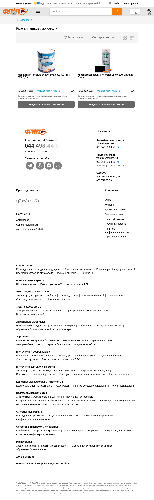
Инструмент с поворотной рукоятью (35, 374)
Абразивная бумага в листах (31, 449)
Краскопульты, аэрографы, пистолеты (39, 381)
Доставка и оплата (115, 209)
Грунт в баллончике (59, 344)
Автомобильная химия (75, 340)
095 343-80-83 (104, 147)
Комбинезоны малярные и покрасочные (38, 430)
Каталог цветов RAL (78, 284)
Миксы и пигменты (67, 273)
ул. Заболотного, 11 (107, 158)
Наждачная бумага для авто (31, 325)
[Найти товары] (81, 11)
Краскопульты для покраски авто (34, 385)
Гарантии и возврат (115, 236)
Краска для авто (26, 265)
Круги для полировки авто (63, 415)
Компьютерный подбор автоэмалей (115, 269)
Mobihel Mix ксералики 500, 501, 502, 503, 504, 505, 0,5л (44, 76)
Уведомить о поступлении (46, 104)
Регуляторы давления (123, 385)
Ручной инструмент (111, 355)
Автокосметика (25, 457)
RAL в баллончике (26, 284)
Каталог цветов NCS (51, 284)
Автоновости (23, 220)
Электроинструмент (27, 359)
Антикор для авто (52, 310)
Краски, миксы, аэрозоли (54, 445)
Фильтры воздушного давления (90, 385)
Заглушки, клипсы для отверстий (57, 370)
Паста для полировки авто (30, 415)
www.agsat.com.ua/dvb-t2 (29, 229)
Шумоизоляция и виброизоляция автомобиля (43, 463)
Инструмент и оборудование (33, 351)
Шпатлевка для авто (59, 299)
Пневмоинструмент (85, 355)
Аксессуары (64, 355)
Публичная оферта (115, 223)
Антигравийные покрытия (30, 344)
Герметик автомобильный (30, 314)
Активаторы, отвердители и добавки (36, 295)
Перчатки (93, 430)
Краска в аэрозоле (102, 340)
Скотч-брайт (86, 325)
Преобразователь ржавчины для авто (87, 310)
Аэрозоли (22, 336)
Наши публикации (115, 219)
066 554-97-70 (104, 180)
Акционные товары (26, 445)
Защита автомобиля (85, 344)
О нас (108, 199)
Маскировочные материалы (31, 404)
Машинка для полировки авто (98, 415)
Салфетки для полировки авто (33, 419)
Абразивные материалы (31, 321)
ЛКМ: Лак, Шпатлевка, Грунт (33, 291)
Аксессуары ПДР (25, 370)
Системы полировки (29, 411)
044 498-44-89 (54, 145)
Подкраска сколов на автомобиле (34, 273)
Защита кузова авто (28, 306)
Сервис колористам (27, 224)
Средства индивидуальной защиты (37, 426)
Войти (117, 3)
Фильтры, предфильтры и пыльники (35, 434)
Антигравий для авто (27, 310)
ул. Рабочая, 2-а (105, 143)
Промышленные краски (30, 280)
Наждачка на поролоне (109, 325)
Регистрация (131, 3)
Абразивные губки (63, 329)
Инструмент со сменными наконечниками (82, 374)
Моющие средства (74, 430)
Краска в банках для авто (78, 269)
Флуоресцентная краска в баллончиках (37, 340)
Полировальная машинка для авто (35, 355)
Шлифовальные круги (63, 325)
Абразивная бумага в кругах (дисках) (92, 445)
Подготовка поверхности (31, 393)
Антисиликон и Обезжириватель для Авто (39, 396)
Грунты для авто (69, 295)
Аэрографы (62, 385)
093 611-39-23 (104, 162)
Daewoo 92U (88, 273)
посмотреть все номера (36, 151)
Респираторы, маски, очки (116, 430)
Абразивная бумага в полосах (32, 329)
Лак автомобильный (93, 295)
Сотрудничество (114, 214)
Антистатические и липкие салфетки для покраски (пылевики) (101, 400)
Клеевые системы (119, 374)
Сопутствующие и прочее (30, 299)
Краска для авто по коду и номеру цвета (38, 269)
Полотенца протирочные (79, 396)
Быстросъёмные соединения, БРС (61, 359)
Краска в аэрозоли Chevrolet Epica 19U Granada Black (105, 76)
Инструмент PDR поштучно (94, 370)
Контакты (110, 204)
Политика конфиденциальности (117, 230)
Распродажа (24, 441)
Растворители (115, 295)
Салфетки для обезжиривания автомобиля (39, 400)
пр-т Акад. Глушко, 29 (108, 176)
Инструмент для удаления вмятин (37, 366)
